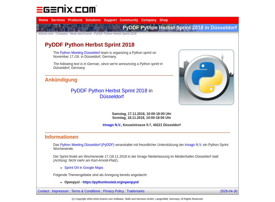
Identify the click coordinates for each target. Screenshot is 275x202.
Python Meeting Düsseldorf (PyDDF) (87, 145)
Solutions (93, 20)
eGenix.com (45, 33)
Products (75, 20)
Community (129, 20)
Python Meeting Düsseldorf (80, 53)
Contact (43, 191)
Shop (164, 20)
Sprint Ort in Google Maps (83, 168)
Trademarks (135, 191)
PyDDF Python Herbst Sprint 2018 (115, 33)
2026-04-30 (228, 191)
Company (148, 20)
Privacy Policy (113, 191)
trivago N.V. (112, 125)
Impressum (60, 191)
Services (58, 20)
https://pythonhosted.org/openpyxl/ (111, 182)
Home (43, 20)
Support (110, 20)
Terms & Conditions (85, 191)
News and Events (81, 33)
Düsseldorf (112, 96)
